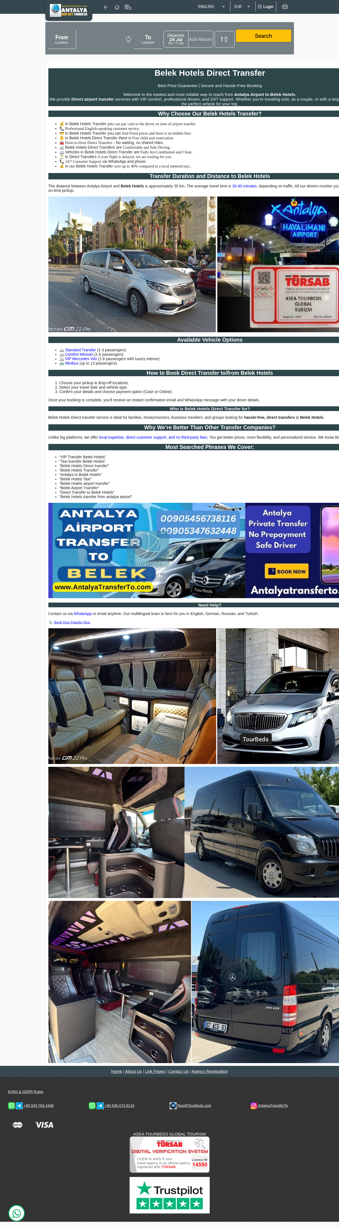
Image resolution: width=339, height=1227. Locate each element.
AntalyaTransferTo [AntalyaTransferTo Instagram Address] (269, 1111)
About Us (133, 1076)
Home (116, 1076)
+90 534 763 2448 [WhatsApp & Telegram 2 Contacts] (31, 1111)
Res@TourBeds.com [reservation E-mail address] (190, 1111)
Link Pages (155, 1076)
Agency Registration (209, 1076)
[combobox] (77, 40)
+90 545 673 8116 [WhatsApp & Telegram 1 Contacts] (111, 1111)
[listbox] (212, 7)
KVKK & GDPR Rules (25, 1097)
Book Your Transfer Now (72, 627)
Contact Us (179, 1076)
